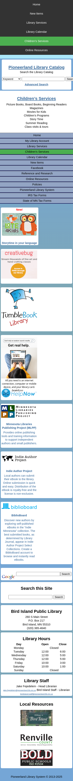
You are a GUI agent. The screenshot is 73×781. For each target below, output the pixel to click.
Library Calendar (36, 31)
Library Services (36, 22)
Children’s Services (36, 41)
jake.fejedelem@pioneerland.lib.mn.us (19, 690)
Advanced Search (36, 84)
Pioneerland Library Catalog (37, 67)
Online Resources (36, 50)
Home (36, 4)
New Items (36, 13)
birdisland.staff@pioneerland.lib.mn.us (36, 694)
